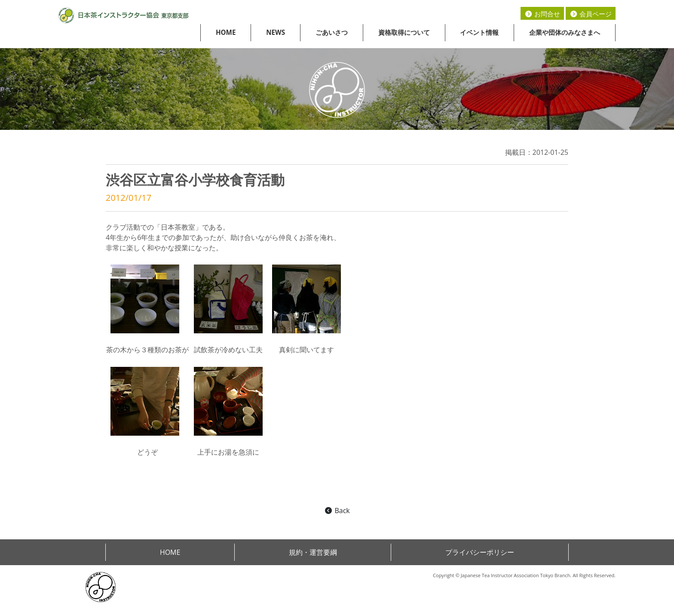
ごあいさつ (332, 32)
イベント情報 (479, 32)
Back (336, 510)
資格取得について (404, 32)
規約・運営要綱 (313, 552)
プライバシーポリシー (479, 552)
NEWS (275, 32)
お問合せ (542, 13)
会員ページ (591, 13)
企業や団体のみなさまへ (564, 32)
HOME (226, 32)
